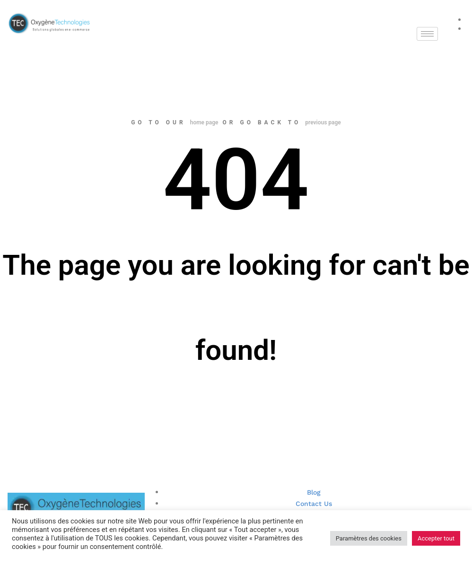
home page (204, 122)
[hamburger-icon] (427, 34)
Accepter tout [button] (436, 538)
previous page (323, 122)
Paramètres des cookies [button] (369, 538)
